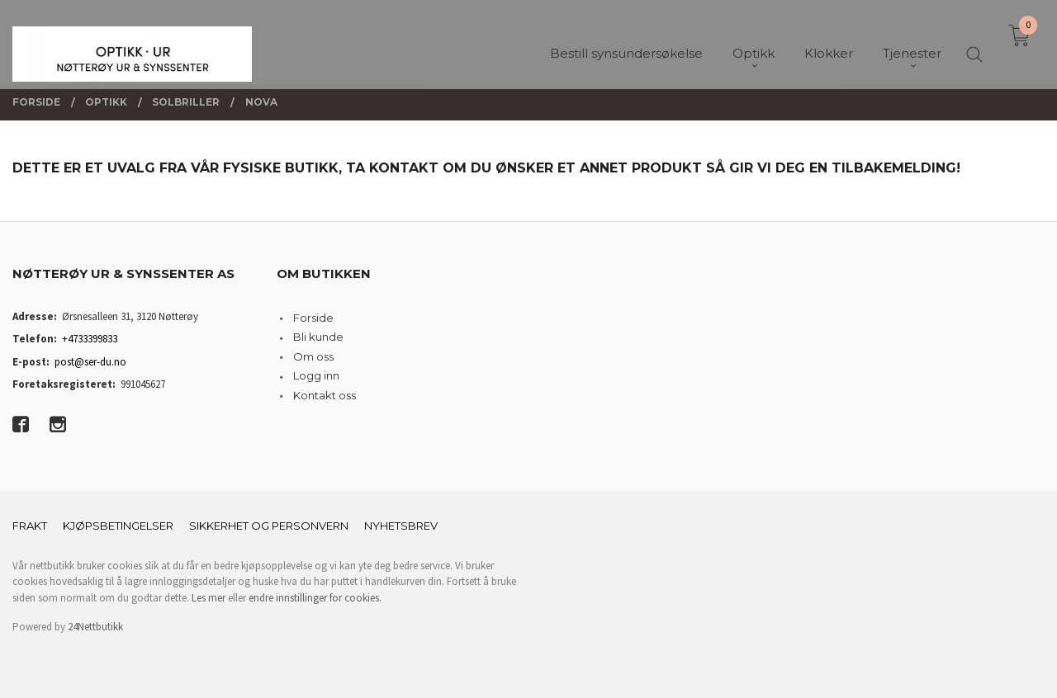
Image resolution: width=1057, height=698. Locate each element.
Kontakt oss (324, 395)
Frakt (29, 525)
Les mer (208, 598)
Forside (313, 317)
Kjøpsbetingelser (118, 525)
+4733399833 (89, 339)
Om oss (313, 356)
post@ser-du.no (90, 362)
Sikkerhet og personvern (268, 525)
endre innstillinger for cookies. (315, 598)
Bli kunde (318, 336)
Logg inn (316, 375)
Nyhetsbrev (401, 525)
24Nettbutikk (95, 627)
